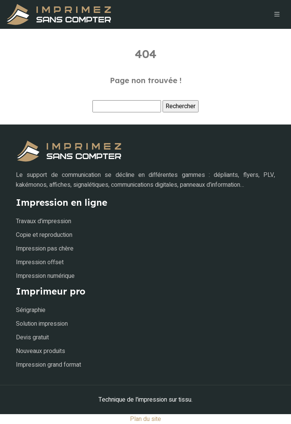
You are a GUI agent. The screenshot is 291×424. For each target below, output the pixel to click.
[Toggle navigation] (277, 14)
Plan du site (145, 419)
